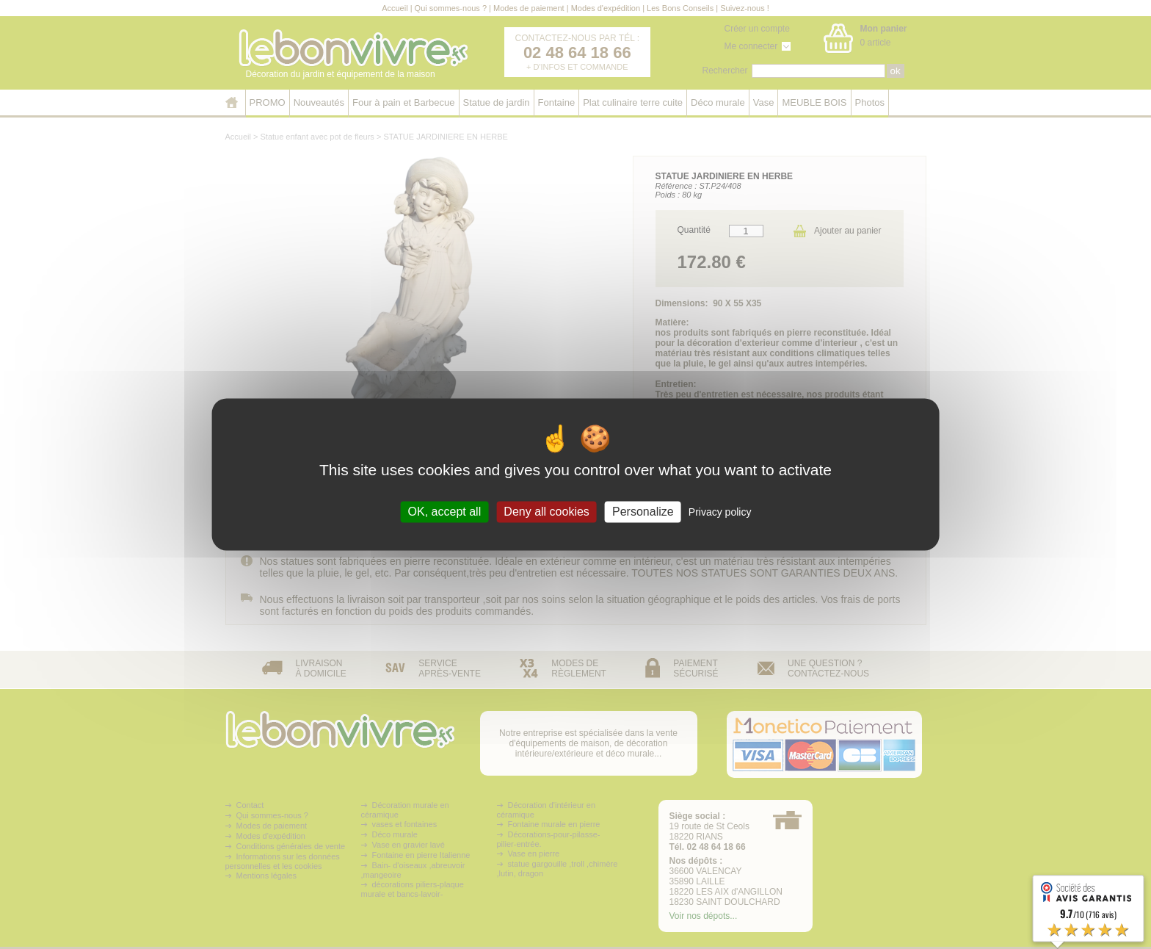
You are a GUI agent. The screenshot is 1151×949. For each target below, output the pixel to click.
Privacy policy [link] (720, 512)
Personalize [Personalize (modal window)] (643, 511)
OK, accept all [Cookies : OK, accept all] (445, 511)
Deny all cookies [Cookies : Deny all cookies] (546, 511)
